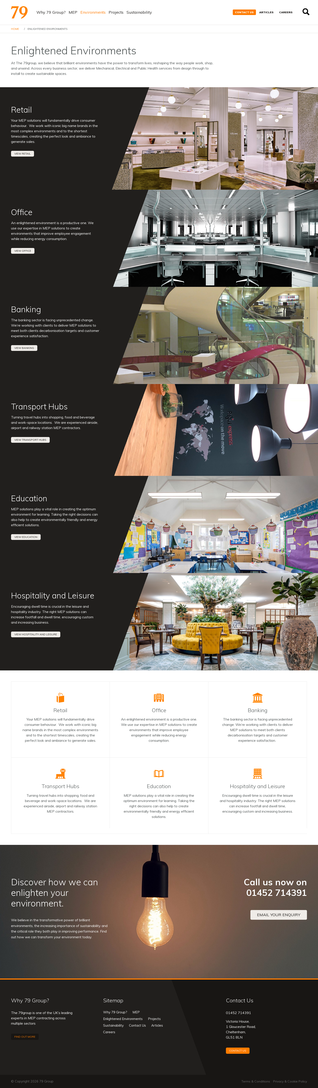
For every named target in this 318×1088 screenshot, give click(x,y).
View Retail (22, 153)
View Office (22, 250)
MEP (73, 12)
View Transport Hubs (30, 439)
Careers (286, 12)
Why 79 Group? (51, 12)
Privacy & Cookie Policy (290, 1081)
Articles (266, 12)
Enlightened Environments (123, 1019)
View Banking (24, 348)
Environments (93, 12)
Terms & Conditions (255, 1081)
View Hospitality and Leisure (35, 634)
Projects (116, 12)
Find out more (24, 1036)
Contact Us (244, 12)
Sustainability (139, 12)
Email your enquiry (278, 914)
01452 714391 (238, 1012)
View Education (25, 537)
